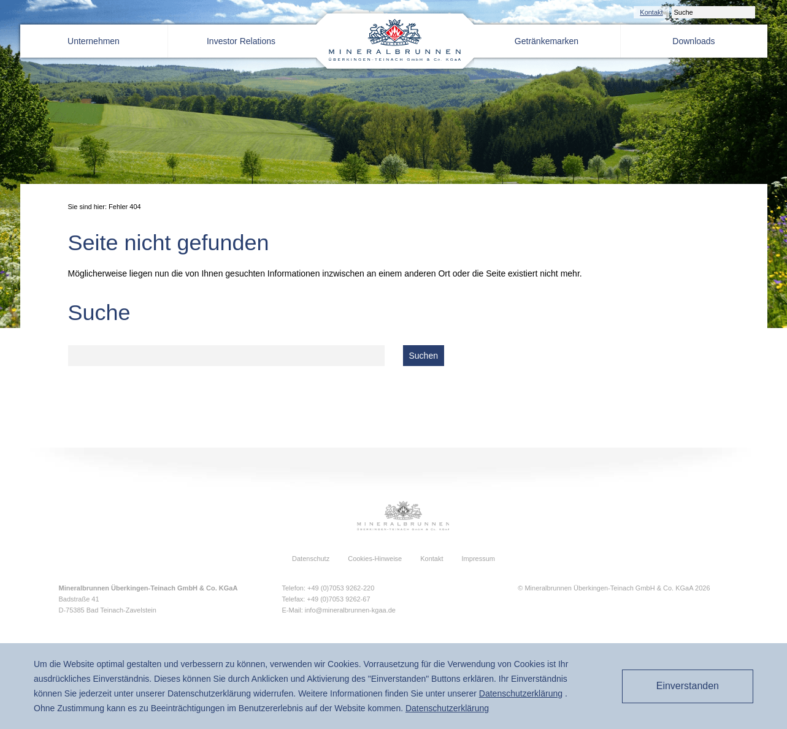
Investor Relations (241, 41)
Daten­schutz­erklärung (520, 693)
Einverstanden (687, 686)
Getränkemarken (546, 41)
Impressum (478, 558)
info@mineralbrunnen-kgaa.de (350, 610)
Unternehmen (93, 41)
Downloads (693, 41)
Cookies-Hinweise (375, 558)
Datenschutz (310, 558)
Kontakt (651, 12)
